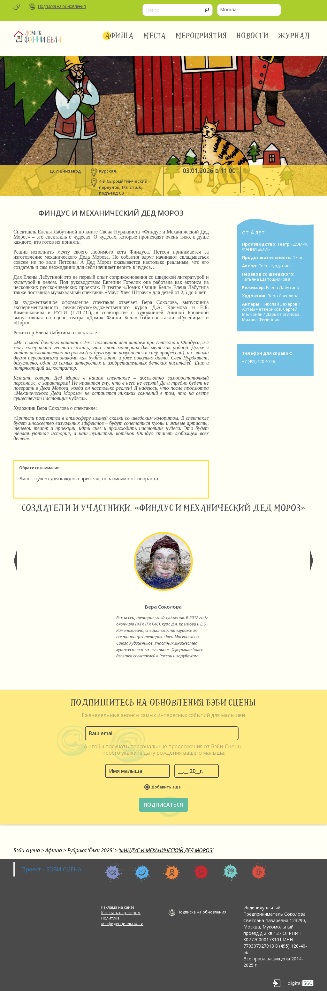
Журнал (294, 35)
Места (154, 35)
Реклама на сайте (117, 907)
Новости (252, 35)
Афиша (119, 35)
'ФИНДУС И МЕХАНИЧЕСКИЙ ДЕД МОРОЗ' (166, 850)
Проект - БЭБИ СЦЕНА (51, 869)
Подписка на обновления (62, 6)
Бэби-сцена (26, 850)
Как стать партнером (121, 912)
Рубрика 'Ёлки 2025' (90, 850)
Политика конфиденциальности (122, 920)
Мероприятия (201, 35)
